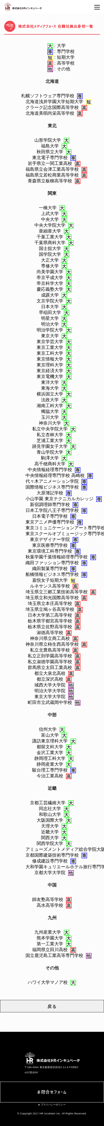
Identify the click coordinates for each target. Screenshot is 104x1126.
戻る (52, 1006)
